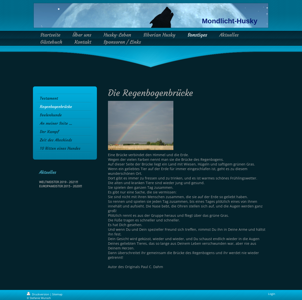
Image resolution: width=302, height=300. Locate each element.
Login (271, 294)
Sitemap (57, 294)
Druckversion (38, 294)
